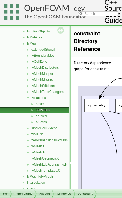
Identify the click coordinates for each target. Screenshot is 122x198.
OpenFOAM (47, 8)
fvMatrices (34, 37)
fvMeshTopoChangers (47, 92)
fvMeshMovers (42, 80)
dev (79, 8)
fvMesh (32, 43)
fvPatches (38, 98)
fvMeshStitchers (43, 86)
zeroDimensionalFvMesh (49, 140)
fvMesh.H (38, 152)
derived (41, 116)
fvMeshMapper (42, 74)
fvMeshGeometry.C (45, 158)
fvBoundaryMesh (43, 55)
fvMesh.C (38, 146)
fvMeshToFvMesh (40, 176)
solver (31, 189)
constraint (43, 110)
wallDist (37, 134)
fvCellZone (39, 62)
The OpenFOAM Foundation (55, 16)
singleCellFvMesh (44, 128)
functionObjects (38, 31)
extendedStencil (43, 49)
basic (40, 104)
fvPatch (41, 122)
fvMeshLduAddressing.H (49, 164)
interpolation (36, 183)
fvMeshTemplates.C (45, 170)
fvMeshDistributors (45, 68)
